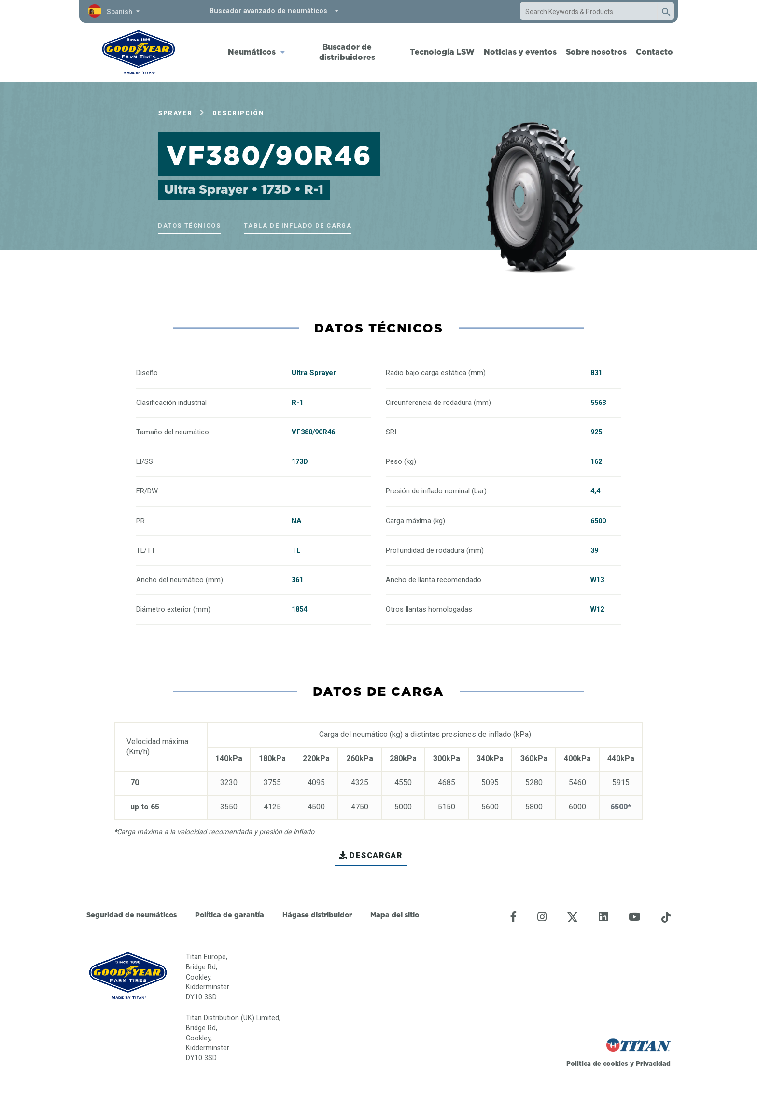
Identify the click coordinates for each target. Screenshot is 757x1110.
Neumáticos (252, 51)
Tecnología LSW (442, 51)
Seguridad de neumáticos (131, 915)
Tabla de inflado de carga (297, 225)
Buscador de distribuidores (347, 52)
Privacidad (653, 1063)
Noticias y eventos (520, 51)
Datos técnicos (189, 225)
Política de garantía (229, 915)
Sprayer (175, 112)
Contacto (654, 51)
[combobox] (587, 11)
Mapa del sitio (394, 915)
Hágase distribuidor (317, 915)
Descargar (370, 855)
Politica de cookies (597, 1063)
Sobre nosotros (596, 51)
